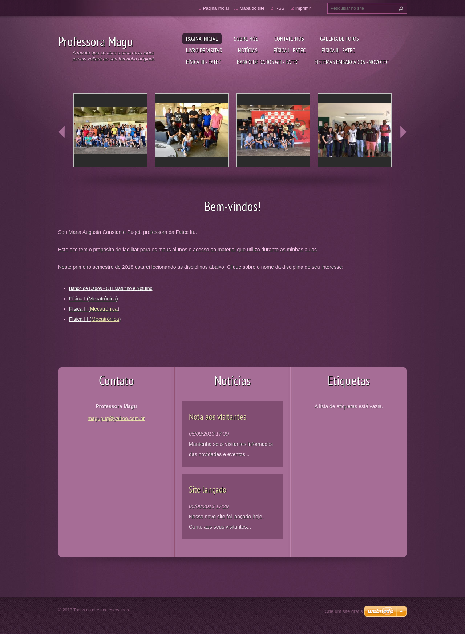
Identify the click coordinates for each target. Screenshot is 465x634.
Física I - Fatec (290, 50)
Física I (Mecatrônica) (93, 299)
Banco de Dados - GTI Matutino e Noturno (110, 288)
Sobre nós (246, 38)
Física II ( (79, 309)
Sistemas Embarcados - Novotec (351, 61)
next (403, 132)
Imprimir (303, 8)
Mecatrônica (104, 309)
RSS (279, 8)
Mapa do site (251, 8)
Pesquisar (400, 8)
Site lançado (207, 489)
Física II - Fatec (338, 50)
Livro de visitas (204, 50)
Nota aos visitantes (217, 416)
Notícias (248, 50)
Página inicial (202, 38)
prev (61, 132)
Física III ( (80, 319)
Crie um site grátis (344, 611)
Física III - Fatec (203, 61)
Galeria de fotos (339, 38)
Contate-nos (289, 38)
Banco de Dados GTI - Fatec (267, 61)
